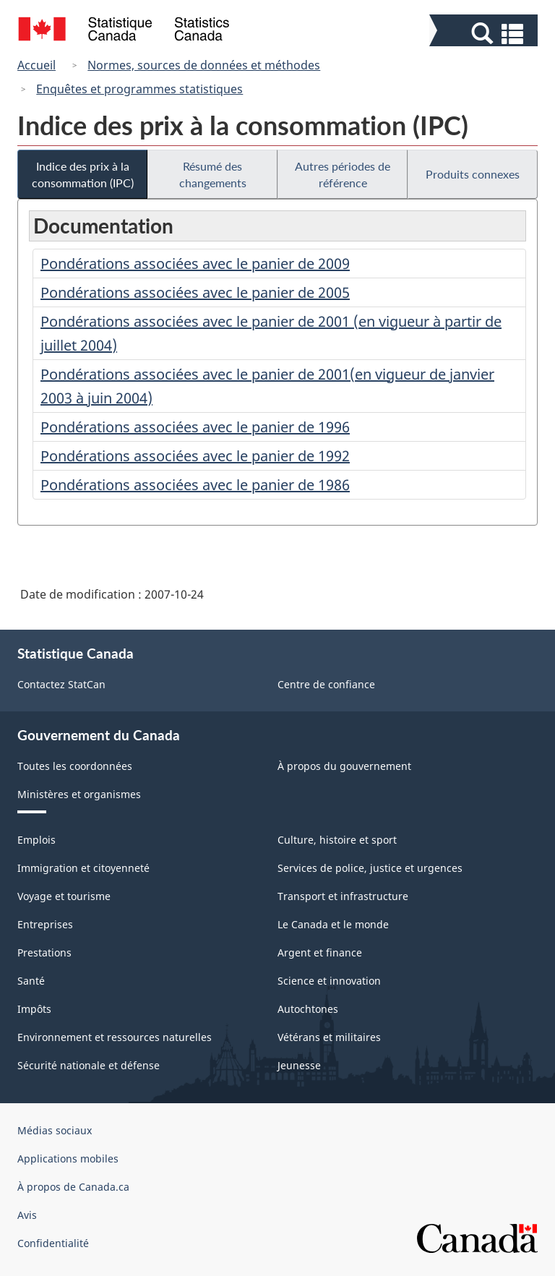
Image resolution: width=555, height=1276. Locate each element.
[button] (485, 33)
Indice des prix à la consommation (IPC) (83, 174)
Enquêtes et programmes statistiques (139, 89)
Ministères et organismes (79, 794)
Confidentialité (53, 1243)
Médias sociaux (54, 1130)
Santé (31, 981)
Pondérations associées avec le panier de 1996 (195, 427)
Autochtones (308, 1009)
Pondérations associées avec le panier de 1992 (195, 456)
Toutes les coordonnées (74, 766)
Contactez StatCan (61, 684)
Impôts (34, 1009)
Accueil (36, 65)
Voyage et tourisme (64, 896)
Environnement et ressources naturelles (114, 1037)
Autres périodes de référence (342, 174)
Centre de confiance (326, 684)
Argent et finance (320, 952)
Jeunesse (299, 1065)
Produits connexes (473, 174)
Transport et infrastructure (343, 896)
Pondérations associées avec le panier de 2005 (195, 292)
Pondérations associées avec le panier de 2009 (195, 263)
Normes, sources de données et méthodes (203, 65)
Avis (27, 1215)
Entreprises (45, 924)
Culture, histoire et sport (337, 840)
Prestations (44, 952)
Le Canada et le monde (333, 924)
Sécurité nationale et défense (88, 1065)
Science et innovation (329, 981)
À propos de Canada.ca (73, 1187)
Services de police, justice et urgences (370, 868)
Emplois (36, 840)
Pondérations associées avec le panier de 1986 (195, 484)
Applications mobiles (68, 1158)
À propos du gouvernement (344, 766)
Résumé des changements (212, 174)
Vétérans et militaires (329, 1037)
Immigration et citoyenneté (83, 868)
